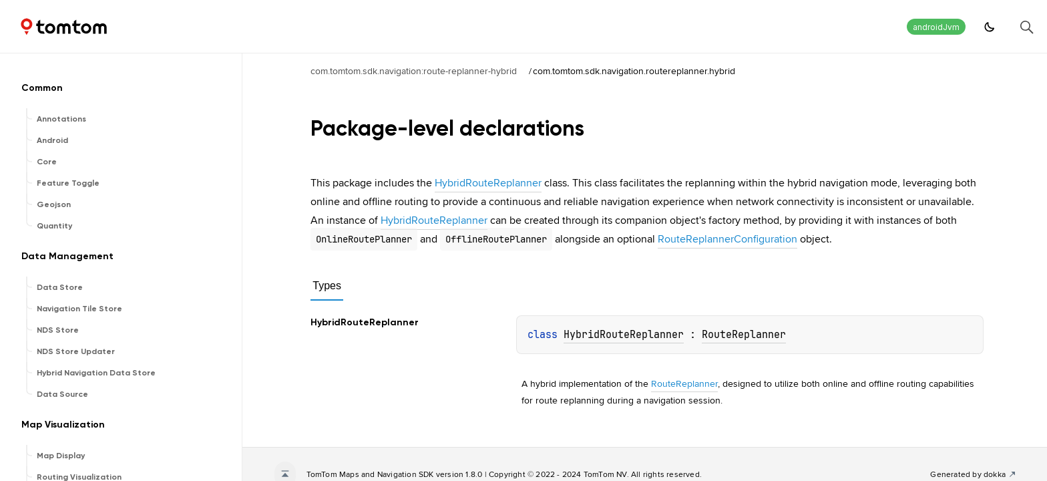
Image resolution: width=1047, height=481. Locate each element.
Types (326, 285)
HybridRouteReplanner (488, 182)
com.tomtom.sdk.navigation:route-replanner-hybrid (413, 70)
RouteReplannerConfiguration (727, 239)
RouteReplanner (744, 334)
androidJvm (936, 27)
